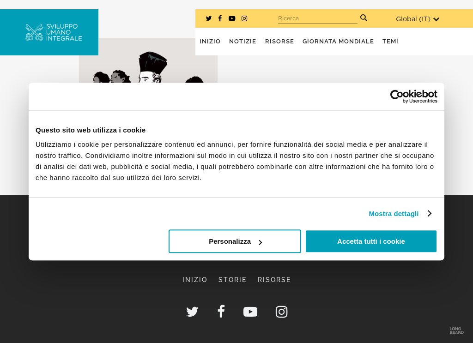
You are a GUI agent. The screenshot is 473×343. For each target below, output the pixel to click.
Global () (417, 19)
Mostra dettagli (393, 213)
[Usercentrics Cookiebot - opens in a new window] (397, 96)
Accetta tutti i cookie (371, 241)
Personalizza (235, 241)
